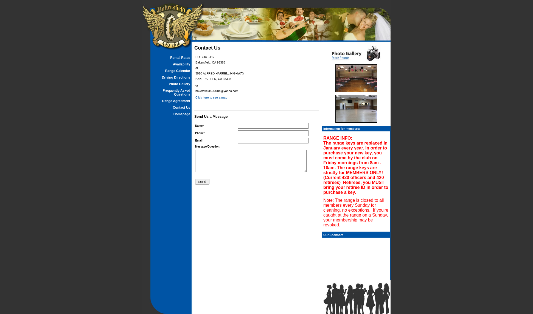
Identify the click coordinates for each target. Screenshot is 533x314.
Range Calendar (177, 71)
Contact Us (181, 108)
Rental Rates (180, 58)
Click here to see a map (211, 97)
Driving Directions (176, 77)
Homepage (181, 114)
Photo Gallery (179, 84)
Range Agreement (176, 101)
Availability (181, 64)
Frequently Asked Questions (176, 92)
